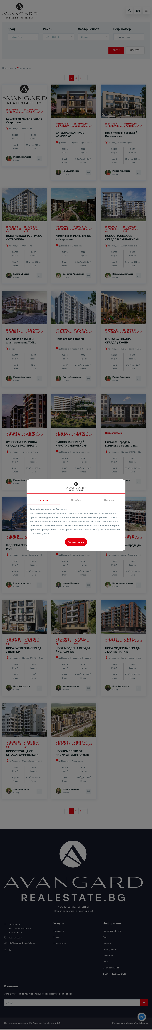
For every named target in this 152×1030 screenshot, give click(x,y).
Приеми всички (76, 542)
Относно (109, 500)
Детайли (76, 500)
